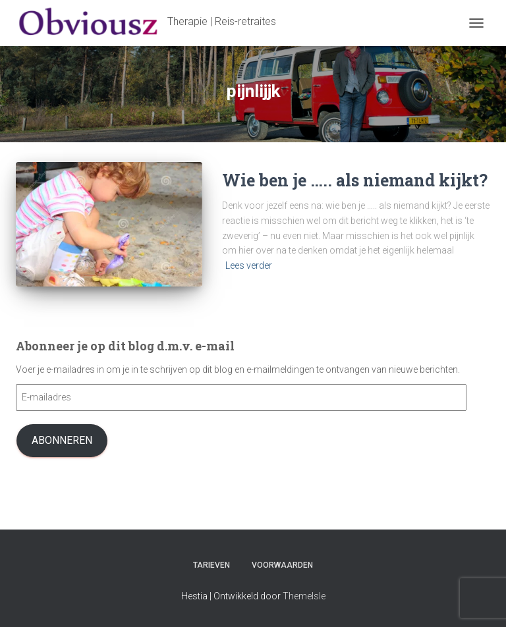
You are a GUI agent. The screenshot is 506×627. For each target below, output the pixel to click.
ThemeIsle (304, 596)
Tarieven (211, 565)
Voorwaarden (282, 565)
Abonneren (62, 440)
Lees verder (248, 265)
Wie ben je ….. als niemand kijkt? (355, 180)
